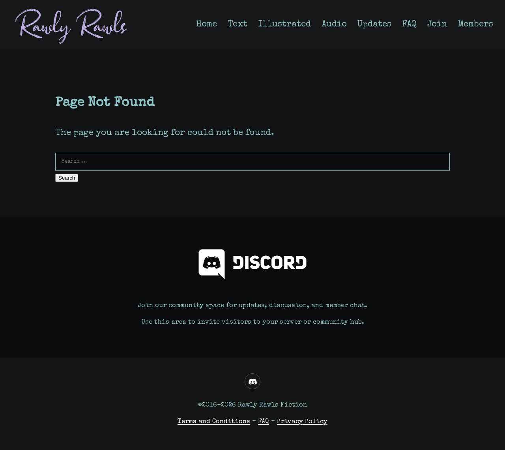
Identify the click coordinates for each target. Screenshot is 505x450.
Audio (334, 25)
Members (475, 25)
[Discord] (252, 381)
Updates (374, 25)
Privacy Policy (302, 421)
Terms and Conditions (214, 421)
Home (206, 25)
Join (437, 25)
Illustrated (284, 25)
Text (237, 25)
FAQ (409, 25)
